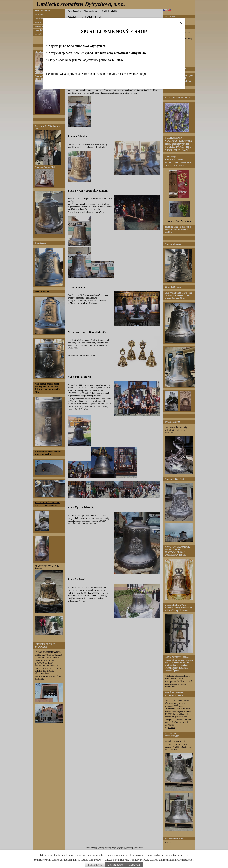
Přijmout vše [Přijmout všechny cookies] (95, 864)
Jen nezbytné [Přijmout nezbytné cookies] (115, 864)
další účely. (182, 855)
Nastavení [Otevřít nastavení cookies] (134, 864)
